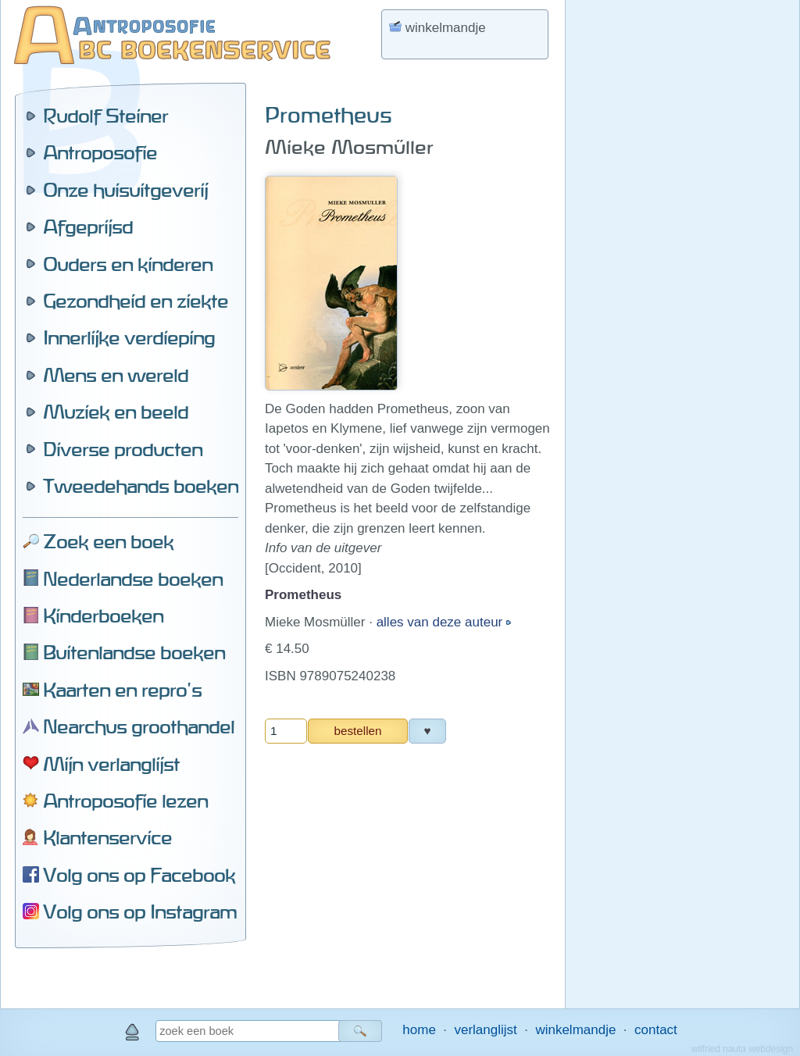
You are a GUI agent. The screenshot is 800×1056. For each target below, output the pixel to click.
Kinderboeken (103, 615)
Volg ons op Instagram (140, 911)
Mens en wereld (115, 375)
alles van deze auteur (441, 622)
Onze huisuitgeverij (125, 190)
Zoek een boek (108, 541)
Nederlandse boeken (133, 579)
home (419, 1029)
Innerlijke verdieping (129, 337)
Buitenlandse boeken (134, 652)
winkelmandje (575, 1029)
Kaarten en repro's (122, 690)
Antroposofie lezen (125, 801)
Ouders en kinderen (127, 264)
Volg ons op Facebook (139, 875)
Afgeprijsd (88, 226)
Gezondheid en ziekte (135, 301)
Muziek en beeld (115, 412)
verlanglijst (485, 1029)
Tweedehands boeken (140, 486)
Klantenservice (107, 837)
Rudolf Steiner (105, 116)
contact (655, 1029)
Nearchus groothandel (138, 726)
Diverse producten (122, 449)
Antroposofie (100, 152)
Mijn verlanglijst (111, 764)
